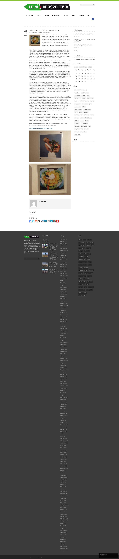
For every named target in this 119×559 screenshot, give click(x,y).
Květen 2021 (64, 291)
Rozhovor (76, 120)
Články (47, 16)
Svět (89, 126)
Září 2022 (63, 255)
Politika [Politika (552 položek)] (80, 273)
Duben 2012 (64, 537)
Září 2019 (63, 337)
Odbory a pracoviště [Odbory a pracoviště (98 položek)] (83, 270)
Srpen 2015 (63, 447)
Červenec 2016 (64, 424)
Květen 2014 (64, 482)
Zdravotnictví (83, 131)
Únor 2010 (63, 544)
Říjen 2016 (63, 418)
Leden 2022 (64, 273)
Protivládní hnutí (88, 117)
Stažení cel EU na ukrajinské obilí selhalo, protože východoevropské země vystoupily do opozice (53, 255)
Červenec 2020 (64, 314)
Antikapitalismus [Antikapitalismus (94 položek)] (89, 242)
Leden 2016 (64, 438)
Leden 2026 (64, 239)
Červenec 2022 (64, 259)
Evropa (92, 101)
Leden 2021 (64, 301)
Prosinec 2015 (64, 440)
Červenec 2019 (64, 342)
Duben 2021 (64, 294)
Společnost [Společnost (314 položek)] (89, 281)
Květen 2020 (64, 319)
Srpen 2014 (63, 475)
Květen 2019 (64, 346)
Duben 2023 (64, 241)
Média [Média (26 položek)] (80, 267)
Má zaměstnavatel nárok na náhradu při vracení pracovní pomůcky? (83, 45)
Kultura (35, 32)
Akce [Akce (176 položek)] (85, 239)
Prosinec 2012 (64, 518)
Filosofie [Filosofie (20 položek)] (81, 256)
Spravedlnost (84, 126)
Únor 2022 (63, 271)
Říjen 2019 (63, 335)
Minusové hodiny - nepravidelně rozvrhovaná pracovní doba (84, 40)
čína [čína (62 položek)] (80, 292)
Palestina (87, 115)
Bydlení (83, 98)
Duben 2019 (64, 349)
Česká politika (90, 98)
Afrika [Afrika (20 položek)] (80, 239)
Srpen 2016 (63, 422)
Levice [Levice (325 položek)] (89, 262)
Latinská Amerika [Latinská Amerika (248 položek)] (82, 262)
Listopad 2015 (64, 443)
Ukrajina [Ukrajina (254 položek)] (80, 287)
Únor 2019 (63, 353)
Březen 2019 (64, 351)
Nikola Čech (48, 32)
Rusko (82, 120)
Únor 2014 (63, 489)
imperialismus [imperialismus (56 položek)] (82, 259)
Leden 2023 (64, 248)
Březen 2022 (64, 269)
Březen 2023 (64, 243)
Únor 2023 (63, 246)
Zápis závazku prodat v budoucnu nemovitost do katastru (84, 34)
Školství (86, 120)
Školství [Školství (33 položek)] (84, 292)
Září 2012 (63, 525)
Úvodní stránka (29, 16)
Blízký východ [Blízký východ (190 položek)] (82, 248)
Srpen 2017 (63, 395)
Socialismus (77, 123)
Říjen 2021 (63, 280)
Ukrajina (76, 129)
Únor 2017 (63, 408)
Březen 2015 (64, 459)
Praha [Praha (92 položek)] (91, 273)
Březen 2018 (64, 379)
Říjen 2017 (63, 390)
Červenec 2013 (64, 505)
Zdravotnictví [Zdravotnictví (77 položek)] (81, 289)
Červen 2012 (64, 532)
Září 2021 (63, 282)
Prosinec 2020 (64, 303)
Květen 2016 (64, 429)
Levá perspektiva (87, 109)
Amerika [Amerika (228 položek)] (89, 239)
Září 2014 (63, 473)
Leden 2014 (64, 491)
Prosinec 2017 (64, 385)
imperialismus (77, 106)
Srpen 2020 (63, 312)
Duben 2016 (64, 431)
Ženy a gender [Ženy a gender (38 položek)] (82, 295)
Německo (86, 112)
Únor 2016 (63, 436)
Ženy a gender (77, 134)
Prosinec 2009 (64, 548)
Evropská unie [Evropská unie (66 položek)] (87, 253)
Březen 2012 (64, 539)
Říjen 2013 (63, 498)
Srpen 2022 (63, 257)
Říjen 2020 (63, 307)
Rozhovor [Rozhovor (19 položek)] (90, 276)
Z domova (40, 32)
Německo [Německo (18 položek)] (86, 267)
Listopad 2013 (64, 495)
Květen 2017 (64, 401)
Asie (88, 95)
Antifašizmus (77, 92)
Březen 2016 (64, 434)
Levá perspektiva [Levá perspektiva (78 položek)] (82, 264)
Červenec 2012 (64, 530)
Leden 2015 (64, 463)
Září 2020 (63, 310)
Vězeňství (86, 129)
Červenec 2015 (64, 450)
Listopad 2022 (64, 250)
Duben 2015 (64, 456)
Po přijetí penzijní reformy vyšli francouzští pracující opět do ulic (54, 271)
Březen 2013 (64, 514)
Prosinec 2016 (64, 413)
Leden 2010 (64, 546)
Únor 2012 (63, 541)
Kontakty (81, 16)
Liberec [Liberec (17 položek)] (89, 264)
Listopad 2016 (64, 415)
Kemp (89, 16)
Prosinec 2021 (64, 275)
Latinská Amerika (78, 109)
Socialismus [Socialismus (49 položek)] (86, 278)
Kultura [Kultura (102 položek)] (88, 259)
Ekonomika (86, 101)
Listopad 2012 (64, 521)
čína (75, 101)
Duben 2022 (64, 266)
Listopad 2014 (64, 468)
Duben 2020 (64, 321)
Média (80, 112)
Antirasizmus (77, 95)
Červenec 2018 (64, 369)
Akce (33, 32)
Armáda (83, 95)
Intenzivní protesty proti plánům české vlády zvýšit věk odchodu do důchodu (53, 246)
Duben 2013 (64, 512)
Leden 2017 (64, 411)
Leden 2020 (64, 328)
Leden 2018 (64, 383)
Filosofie (84, 103)
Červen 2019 (64, 344)
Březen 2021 (64, 296)
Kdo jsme (39, 16)
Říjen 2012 (63, 523)
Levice (76, 112)
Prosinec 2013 (64, 493)
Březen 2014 (64, 486)
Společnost (77, 126)
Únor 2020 (63, 326)
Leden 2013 (64, 516)
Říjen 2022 (63, 252)
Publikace (66, 16)
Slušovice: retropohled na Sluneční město (44, 30)
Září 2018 (63, 365)
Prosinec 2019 (64, 330)
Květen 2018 (64, 374)
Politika (92, 115)
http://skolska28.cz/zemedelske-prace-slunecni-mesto (40, 128)
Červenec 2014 (64, 477)
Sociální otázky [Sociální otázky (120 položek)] (82, 281)
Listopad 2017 (64, 388)
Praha (82, 117)
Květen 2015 (64, 454)
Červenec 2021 (64, 287)
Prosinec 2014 (64, 466)
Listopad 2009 (64, 550)
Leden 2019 (64, 356)
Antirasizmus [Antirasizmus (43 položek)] (81, 245)
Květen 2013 (64, 509)
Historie (89, 103)
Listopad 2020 (64, 305)
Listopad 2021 (64, 278)
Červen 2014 (64, 479)
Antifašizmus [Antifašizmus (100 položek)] (81, 242)
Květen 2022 (64, 264)
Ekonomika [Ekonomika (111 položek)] (87, 250)
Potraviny (76, 117)
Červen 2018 (64, 372)
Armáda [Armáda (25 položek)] (88, 245)
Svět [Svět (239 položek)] (87, 284)
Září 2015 (63, 445)
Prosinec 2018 (64, 358)
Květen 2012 (64, 534)
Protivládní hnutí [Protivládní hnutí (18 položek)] (82, 276)
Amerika (85, 90)
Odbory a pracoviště (79, 115)
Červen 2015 (64, 452)
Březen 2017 (64, 406)
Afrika (76, 90)
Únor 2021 (63, 298)
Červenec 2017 (64, 397)
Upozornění (44, 239)
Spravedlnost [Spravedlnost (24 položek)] (81, 284)
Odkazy (73, 16)
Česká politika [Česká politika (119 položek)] (89, 289)
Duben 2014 (64, 484)
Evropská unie (77, 103)
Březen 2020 (64, 324)
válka (81, 129)
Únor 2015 (63, 461)
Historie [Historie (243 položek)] (86, 256)
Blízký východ (77, 98)
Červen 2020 (64, 317)
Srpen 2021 (63, 285)
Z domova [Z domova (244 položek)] (91, 287)
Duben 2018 (64, 376)
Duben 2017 (64, 404)
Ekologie (80, 101)
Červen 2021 (64, 289)
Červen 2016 (64, 427)
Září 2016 (63, 420)
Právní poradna (56, 16)
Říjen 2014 (63, 470)
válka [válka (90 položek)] (86, 287)
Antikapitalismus (85, 92)
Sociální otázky (85, 123)
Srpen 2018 (63, 367)
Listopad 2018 (64, 360)
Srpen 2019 (63, 340)
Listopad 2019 (64, 333)
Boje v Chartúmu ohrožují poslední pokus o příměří (53, 264)
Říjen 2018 (63, 363)
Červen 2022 (64, 262)
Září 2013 (63, 500)
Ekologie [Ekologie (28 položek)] (81, 250)
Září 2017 (63, 392)
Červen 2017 (64, 399)
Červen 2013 (64, 507)
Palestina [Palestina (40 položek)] (91, 270)
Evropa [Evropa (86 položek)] (80, 253)
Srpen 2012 (63, 528)
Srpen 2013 (63, 502)
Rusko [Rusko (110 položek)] (80, 278)
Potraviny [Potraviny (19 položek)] (86, 273)
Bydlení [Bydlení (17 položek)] (88, 248)
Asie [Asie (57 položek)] (93, 245)
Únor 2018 (63, 381)
